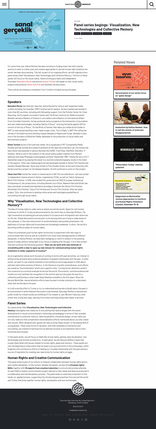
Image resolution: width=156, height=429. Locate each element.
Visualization (107, 33)
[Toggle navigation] (4, 4)
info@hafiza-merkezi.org (78, 410)
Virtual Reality (97, 33)
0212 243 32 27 (78, 406)
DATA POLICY (107, 415)
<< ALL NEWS (78, 38)
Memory (77, 33)
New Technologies (86, 33)
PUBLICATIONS (80, 415)
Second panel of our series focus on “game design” (130, 94)
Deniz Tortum (49, 81)
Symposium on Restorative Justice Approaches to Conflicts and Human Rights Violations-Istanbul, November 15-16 (130, 200)
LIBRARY (93, 415)
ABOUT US (47, 415)
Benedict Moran (24, 81)
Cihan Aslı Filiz (34, 84)
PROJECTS (59, 415)
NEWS (68, 415)
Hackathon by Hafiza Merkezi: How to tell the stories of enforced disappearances (131, 130)
